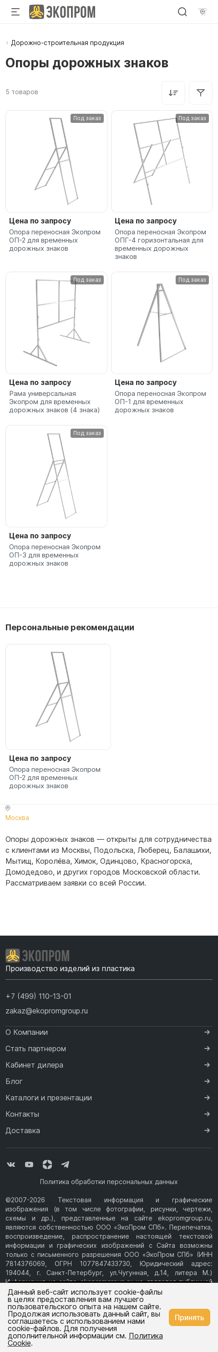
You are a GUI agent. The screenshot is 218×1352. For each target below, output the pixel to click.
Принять (189, 1317)
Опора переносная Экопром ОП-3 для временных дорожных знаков (55, 555)
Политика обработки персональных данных (109, 1181)
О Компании (26, 1032)
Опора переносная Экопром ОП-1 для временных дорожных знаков (160, 402)
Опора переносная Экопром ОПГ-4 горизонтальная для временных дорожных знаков (160, 244)
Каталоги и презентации (48, 1097)
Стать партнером (35, 1048)
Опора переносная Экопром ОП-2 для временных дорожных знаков (55, 240)
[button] (38, 996)
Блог (14, 1081)
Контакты (22, 1114)
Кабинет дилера (34, 1064)
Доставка (22, 1130)
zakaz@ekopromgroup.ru (46, 1010)
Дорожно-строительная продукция (67, 42)
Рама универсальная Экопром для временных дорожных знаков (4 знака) (54, 402)
